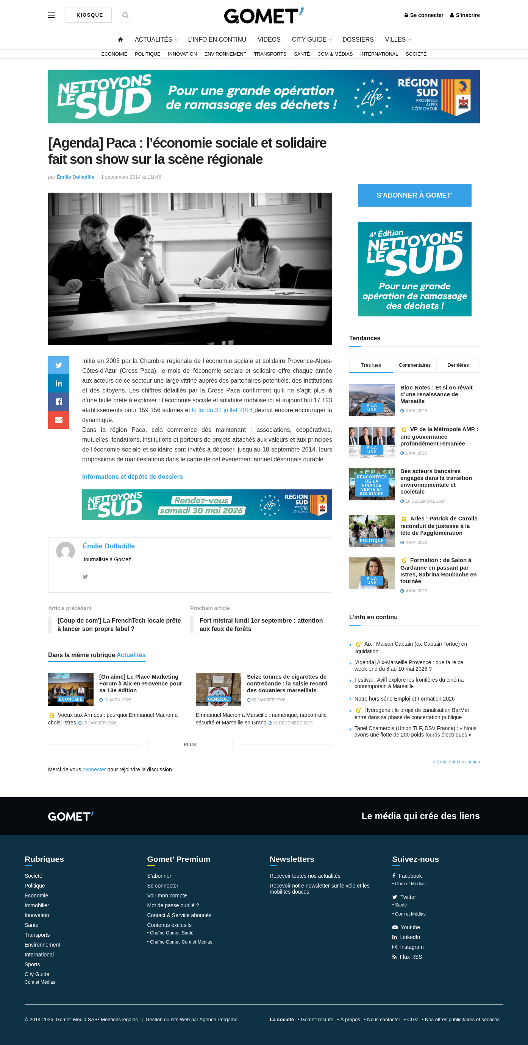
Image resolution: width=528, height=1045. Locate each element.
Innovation (182, 54)
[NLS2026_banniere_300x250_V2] (415, 268)
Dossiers (358, 39)
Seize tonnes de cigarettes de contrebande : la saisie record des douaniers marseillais (287, 683)
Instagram (408, 947)
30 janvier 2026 (266, 700)
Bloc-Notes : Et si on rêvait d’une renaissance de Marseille (436, 394)
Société (416, 54)
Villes (395, 39)
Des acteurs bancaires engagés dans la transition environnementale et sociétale (436, 481)
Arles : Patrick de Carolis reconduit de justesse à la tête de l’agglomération (439, 525)
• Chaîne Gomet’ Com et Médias (179, 942)
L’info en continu (217, 39)
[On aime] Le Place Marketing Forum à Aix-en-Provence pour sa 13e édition (140, 683)
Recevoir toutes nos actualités (305, 876)
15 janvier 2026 (97, 723)
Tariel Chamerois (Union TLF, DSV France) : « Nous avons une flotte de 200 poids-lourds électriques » (415, 731)
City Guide (309, 39)
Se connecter (424, 15)
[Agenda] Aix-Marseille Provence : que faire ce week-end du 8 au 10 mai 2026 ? (409, 665)
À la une (372, 407)
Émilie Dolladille (75, 177)
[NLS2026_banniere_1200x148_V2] (264, 96)
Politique (147, 54)
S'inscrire (465, 15)
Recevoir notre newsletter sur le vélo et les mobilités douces (320, 889)
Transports (270, 54)
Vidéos (269, 39)
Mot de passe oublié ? (173, 905)
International (379, 54)
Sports (32, 964)
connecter (94, 769)
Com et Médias (40, 982)
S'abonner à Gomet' (414, 195)
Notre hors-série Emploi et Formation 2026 (405, 699)
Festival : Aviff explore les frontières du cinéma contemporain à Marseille (409, 683)
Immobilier (37, 905)
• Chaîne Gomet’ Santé (170, 933)
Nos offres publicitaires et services (462, 1019)
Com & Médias (335, 54)
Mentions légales (119, 1019)
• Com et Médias (409, 883)
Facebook (407, 876)
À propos (350, 1019)
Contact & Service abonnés (179, 915)
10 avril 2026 (115, 700)
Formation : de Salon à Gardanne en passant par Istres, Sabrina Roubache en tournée (438, 570)
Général (218, 699)
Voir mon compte (167, 895)
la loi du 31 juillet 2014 (222, 410)
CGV (412, 1019)
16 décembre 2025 (291, 723)
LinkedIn (406, 937)
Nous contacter (383, 1019)
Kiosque (89, 15)
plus (190, 744)
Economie (115, 54)
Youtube (406, 927)
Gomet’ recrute (317, 1019)
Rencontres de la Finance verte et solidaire (372, 485)
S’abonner (159, 876)
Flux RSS (407, 957)
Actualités (153, 39)
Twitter (404, 897)
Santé (302, 54)
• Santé (399, 905)
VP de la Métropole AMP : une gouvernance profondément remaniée (439, 436)
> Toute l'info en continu (456, 762)
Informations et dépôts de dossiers (132, 476)
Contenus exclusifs (169, 925)
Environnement (226, 54)
